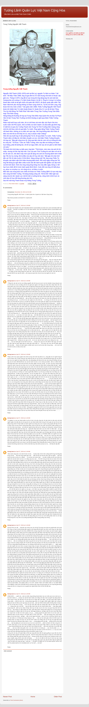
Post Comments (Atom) (16, 700)
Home (33, 697)
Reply (9, 200)
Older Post (58, 697)
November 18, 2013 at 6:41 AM (23, 192)
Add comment (8, 651)
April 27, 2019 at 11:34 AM (23, 418)
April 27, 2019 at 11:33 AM (23, 205)
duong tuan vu (11, 205)
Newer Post (7, 697)
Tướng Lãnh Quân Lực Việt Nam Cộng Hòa (34, 10)
